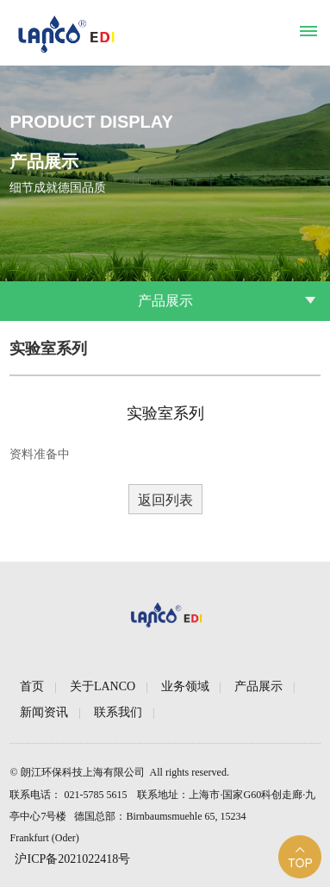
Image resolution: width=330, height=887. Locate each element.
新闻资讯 (44, 712)
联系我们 (118, 712)
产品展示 (258, 686)
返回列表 (165, 500)
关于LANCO (102, 686)
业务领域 (185, 686)
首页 (32, 686)
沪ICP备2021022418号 (72, 858)
